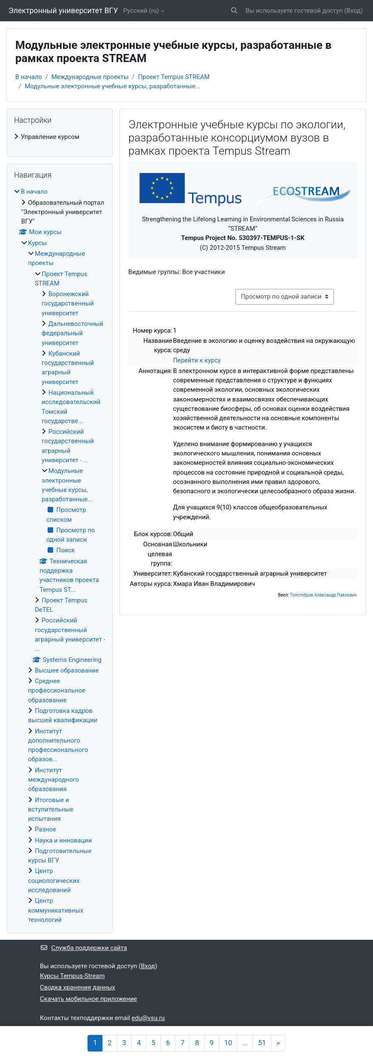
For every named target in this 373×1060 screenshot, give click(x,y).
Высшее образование (67, 670)
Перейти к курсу (197, 360)
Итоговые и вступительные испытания (50, 809)
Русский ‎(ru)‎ (141, 10)
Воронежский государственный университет (68, 303)
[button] (234, 10)
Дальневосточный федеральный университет (72, 333)
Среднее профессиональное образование (56, 690)
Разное (45, 829)
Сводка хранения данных (77, 987)
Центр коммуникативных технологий (55, 910)
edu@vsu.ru (148, 1018)
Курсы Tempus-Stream (72, 976)
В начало (28, 77)
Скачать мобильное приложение (88, 999)
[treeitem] (59, 136)
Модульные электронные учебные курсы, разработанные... (113, 86)
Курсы (37, 243)
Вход (353, 10)
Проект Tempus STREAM (174, 77)
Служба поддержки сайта (83, 948)
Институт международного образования (53, 779)
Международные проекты (90, 77)
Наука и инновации (63, 840)
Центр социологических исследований (53, 880)
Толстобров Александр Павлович (323, 595)
